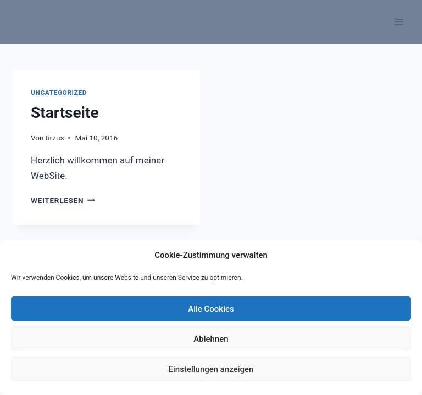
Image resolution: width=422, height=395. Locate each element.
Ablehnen (210, 339)
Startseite (65, 113)
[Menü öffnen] (398, 21)
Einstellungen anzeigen (211, 369)
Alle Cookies (211, 309)
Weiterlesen (63, 200)
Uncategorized (59, 93)
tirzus (55, 137)
